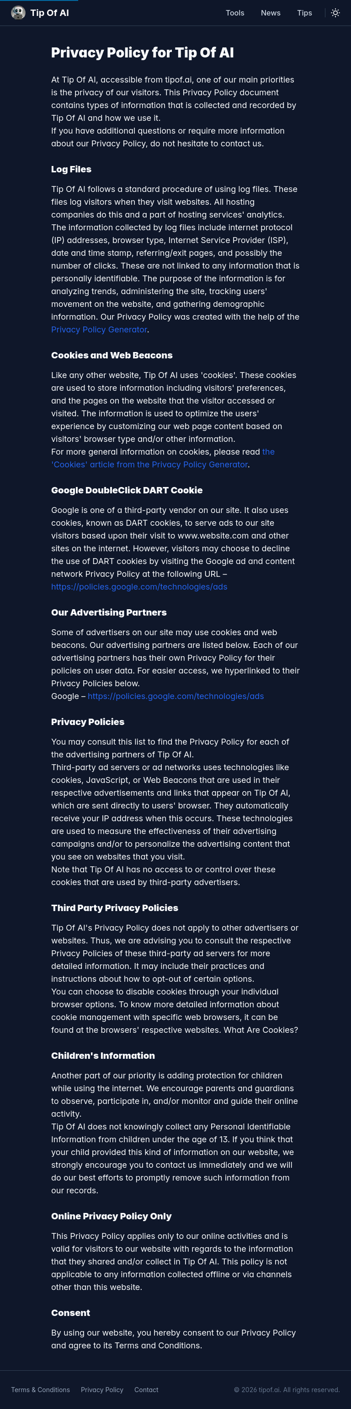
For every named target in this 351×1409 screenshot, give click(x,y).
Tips (304, 12)
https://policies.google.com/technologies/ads (139, 586)
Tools (235, 12)
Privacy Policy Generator (99, 329)
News (271, 12)
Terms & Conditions (40, 1389)
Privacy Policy (102, 1389)
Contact (146, 1389)
